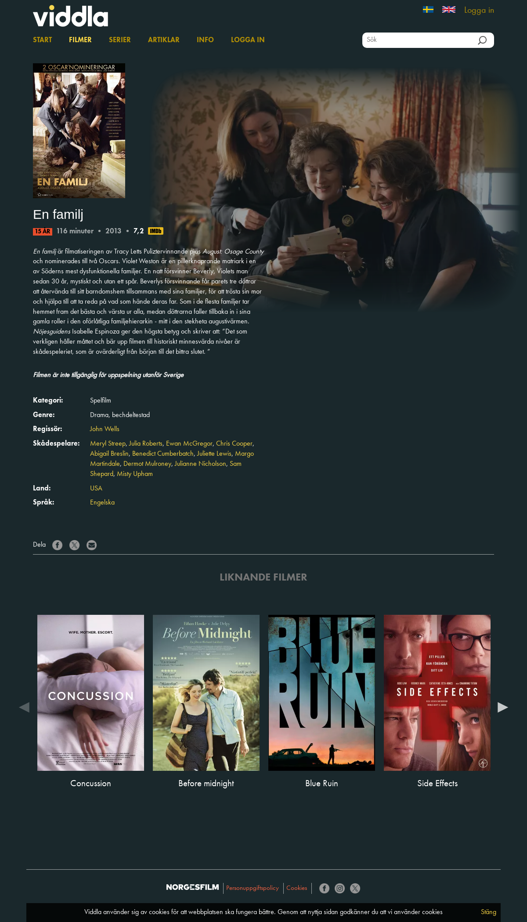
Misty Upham (135, 474)
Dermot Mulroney (147, 464)
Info (205, 40)
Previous (24, 707)
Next (503, 707)
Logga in (479, 10)
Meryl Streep (108, 443)
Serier (120, 40)
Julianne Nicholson (200, 464)
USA (96, 488)
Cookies (296, 888)
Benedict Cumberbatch (163, 453)
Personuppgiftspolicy (252, 888)
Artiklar (164, 40)
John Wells (104, 429)
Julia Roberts (145, 443)
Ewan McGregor (189, 443)
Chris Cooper (234, 443)
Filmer (80, 40)
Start (42, 40)
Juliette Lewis (214, 453)
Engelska (102, 502)
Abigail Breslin (109, 453)
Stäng (488, 912)
